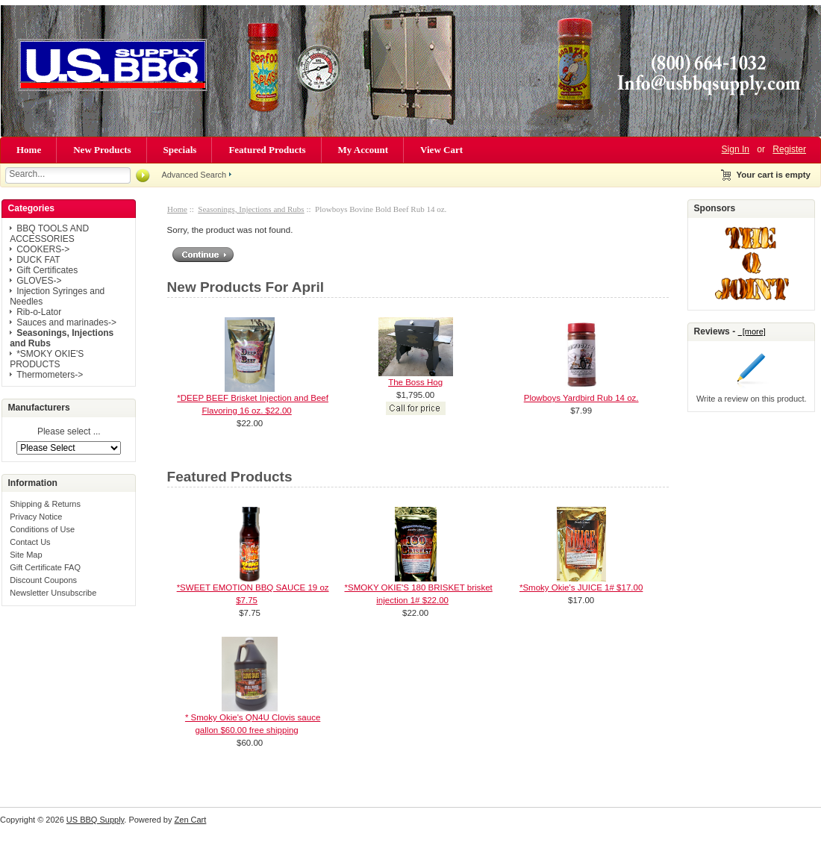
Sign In (735, 149)
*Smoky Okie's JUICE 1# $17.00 (581, 587)
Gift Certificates (47, 270)
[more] (752, 331)
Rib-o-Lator (38, 312)
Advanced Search (193, 174)
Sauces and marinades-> (66, 322)
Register (789, 149)
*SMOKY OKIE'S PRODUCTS (47, 359)
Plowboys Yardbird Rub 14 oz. (581, 397)
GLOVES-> (38, 280)
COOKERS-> (42, 249)
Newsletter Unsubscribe (53, 592)
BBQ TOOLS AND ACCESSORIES (49, 233)
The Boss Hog (415, 382)
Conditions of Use (42, 529)
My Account (363, 149)
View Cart (441, 149)
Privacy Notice (36, 516)
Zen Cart (191, 819)
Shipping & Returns (45, 503)
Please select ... (69, 432)
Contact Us (30, 541)
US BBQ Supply (95, 819)
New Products (102, 149)
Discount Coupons (43, 580)
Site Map (26, 554)
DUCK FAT (38, 260)
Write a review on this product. (751, 398)
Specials (180, 149)
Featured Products (266, 149)
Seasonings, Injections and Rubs (251, 209)
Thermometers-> (49, 375)
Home (28, 149)
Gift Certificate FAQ (45, 567)
